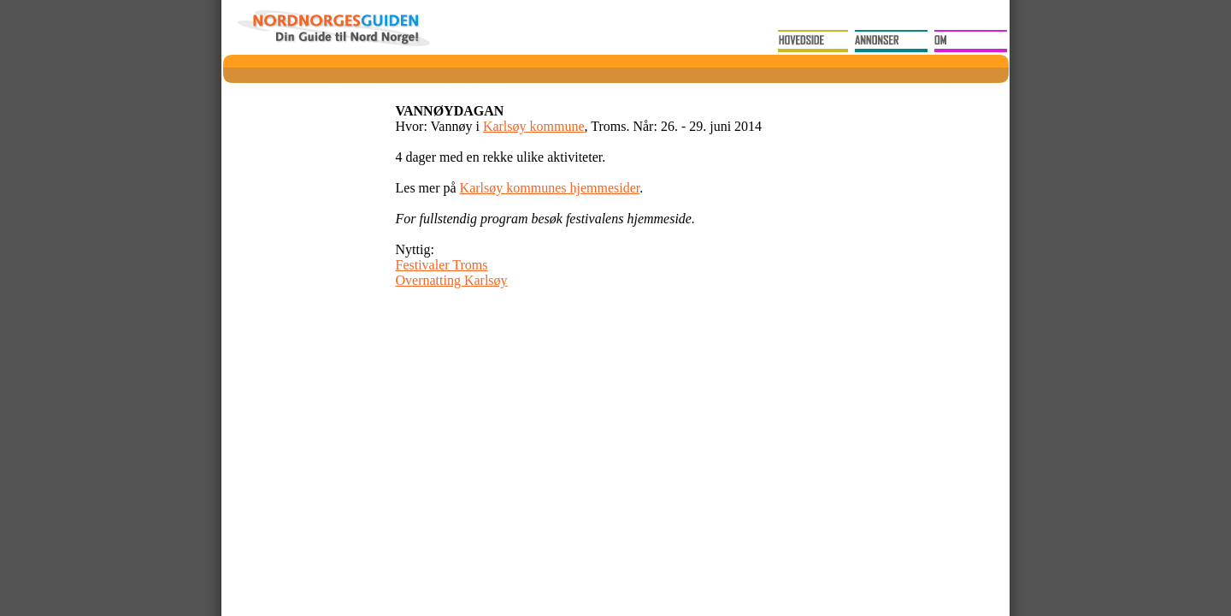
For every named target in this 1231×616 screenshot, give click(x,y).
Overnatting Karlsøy (452, 280)
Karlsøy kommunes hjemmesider (550, 188)
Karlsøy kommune (534, 126)
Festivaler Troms (442, 265)
